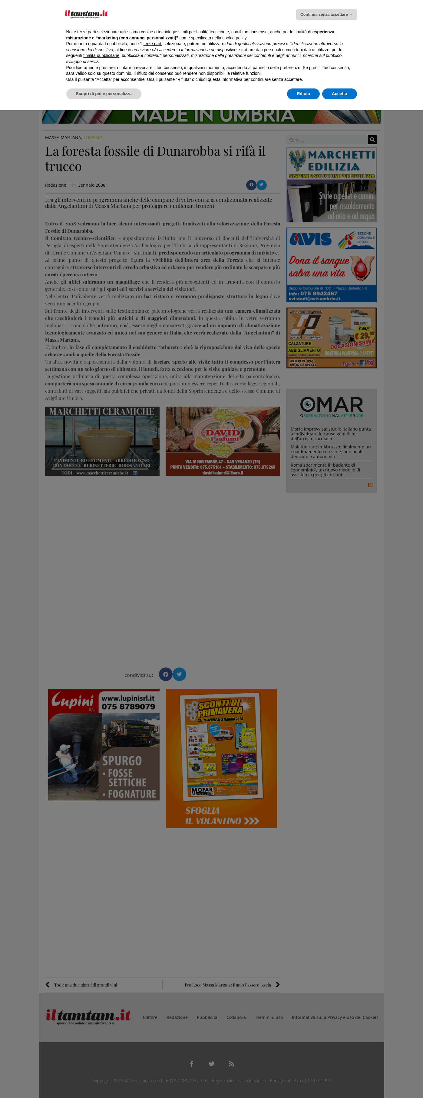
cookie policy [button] (234, 37)
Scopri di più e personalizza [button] (104, 93)
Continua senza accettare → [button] (326, 14)
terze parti (153, 43)
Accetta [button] (339, 93)
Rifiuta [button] (303, 93)
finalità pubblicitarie (101, 55)
